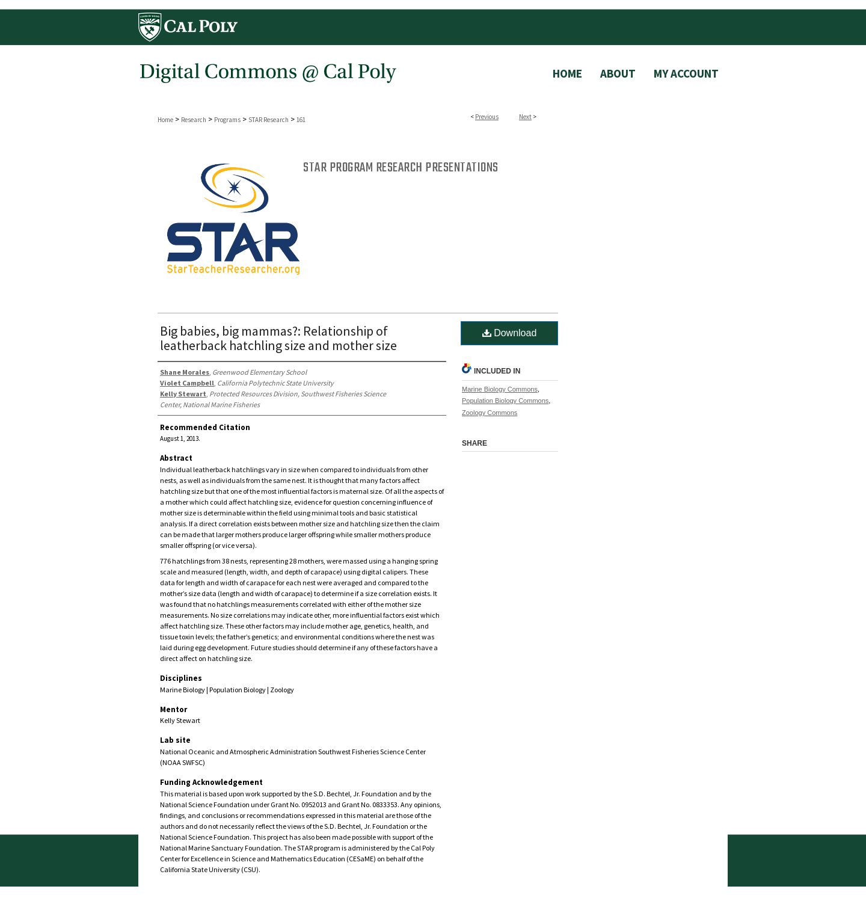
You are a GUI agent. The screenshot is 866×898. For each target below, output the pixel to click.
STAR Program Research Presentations (401, 168)
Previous (487, 116)
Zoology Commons (489, 412)
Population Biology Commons (505, 400)
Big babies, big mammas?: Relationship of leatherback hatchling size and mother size (278, 338)
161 (301, 119)
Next (525, 116)
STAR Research (268, 119)
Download (509, 333)
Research (193, 119)
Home (165, 119)
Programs (227, 119)
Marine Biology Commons (500, 389)
